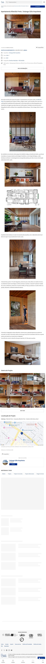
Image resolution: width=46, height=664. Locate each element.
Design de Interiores (41, 474)
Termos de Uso (16, 6)
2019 (7, 58)
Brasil (25, 50)
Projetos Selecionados (29, 474)
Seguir (13, 464)
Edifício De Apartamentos (8, 50)
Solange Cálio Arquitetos (14, 53)
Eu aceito (37, 6)
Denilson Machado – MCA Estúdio (16, 60)
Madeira (3, 474)
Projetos (9, 474)
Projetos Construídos (18, 474)
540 (7, 55)
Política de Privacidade (21, 6)
